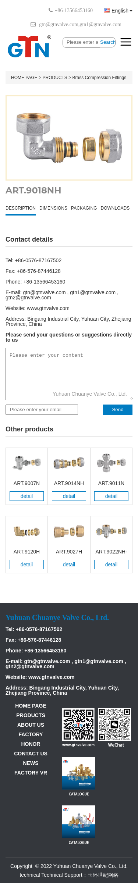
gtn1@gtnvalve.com (100, 24)
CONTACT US (30, 753)
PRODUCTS (54, 77)
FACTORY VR (30, 773)
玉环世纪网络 (103, 875)
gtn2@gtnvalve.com (28, 297)
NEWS (31, 763)
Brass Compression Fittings (99, 77)
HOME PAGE (24, 77)
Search (108, 42)
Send (117, 409)
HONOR (30, 744)
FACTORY (30, 734)
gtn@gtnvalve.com (58, 24)
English (118, 11)
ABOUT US (30, 725)
